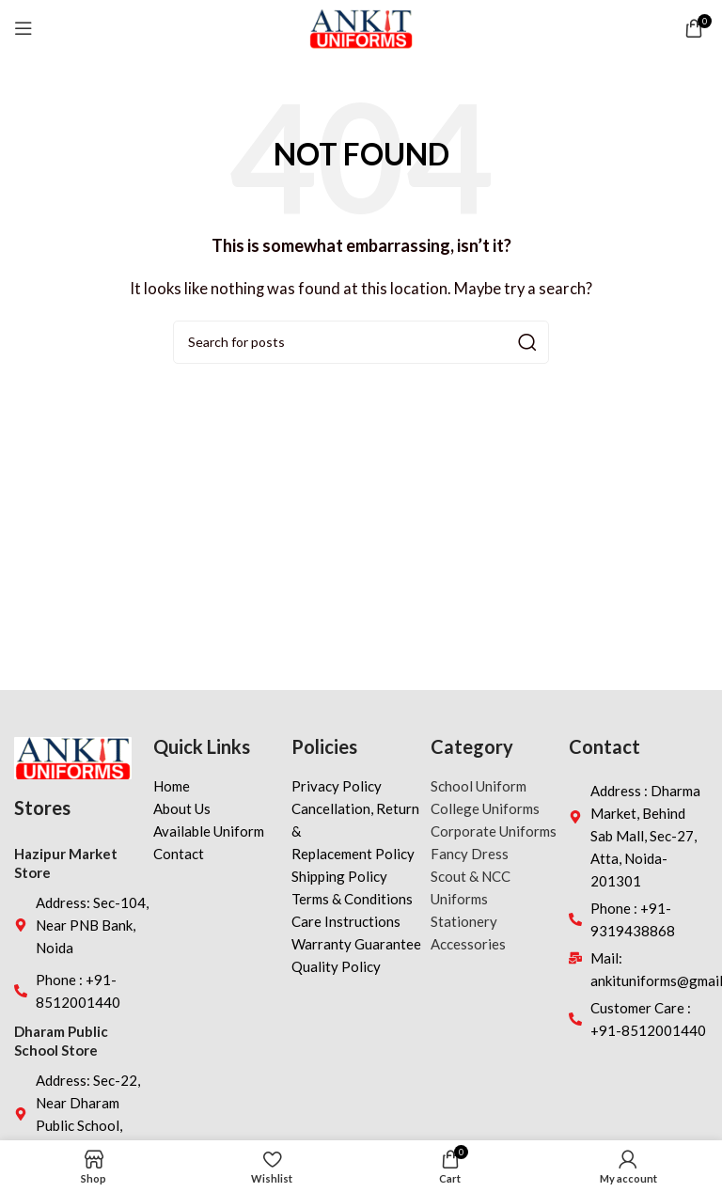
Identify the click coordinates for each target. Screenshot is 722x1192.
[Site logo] (361, 26)
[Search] (361, 342)
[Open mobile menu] (23, 28)
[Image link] (73, 755)
